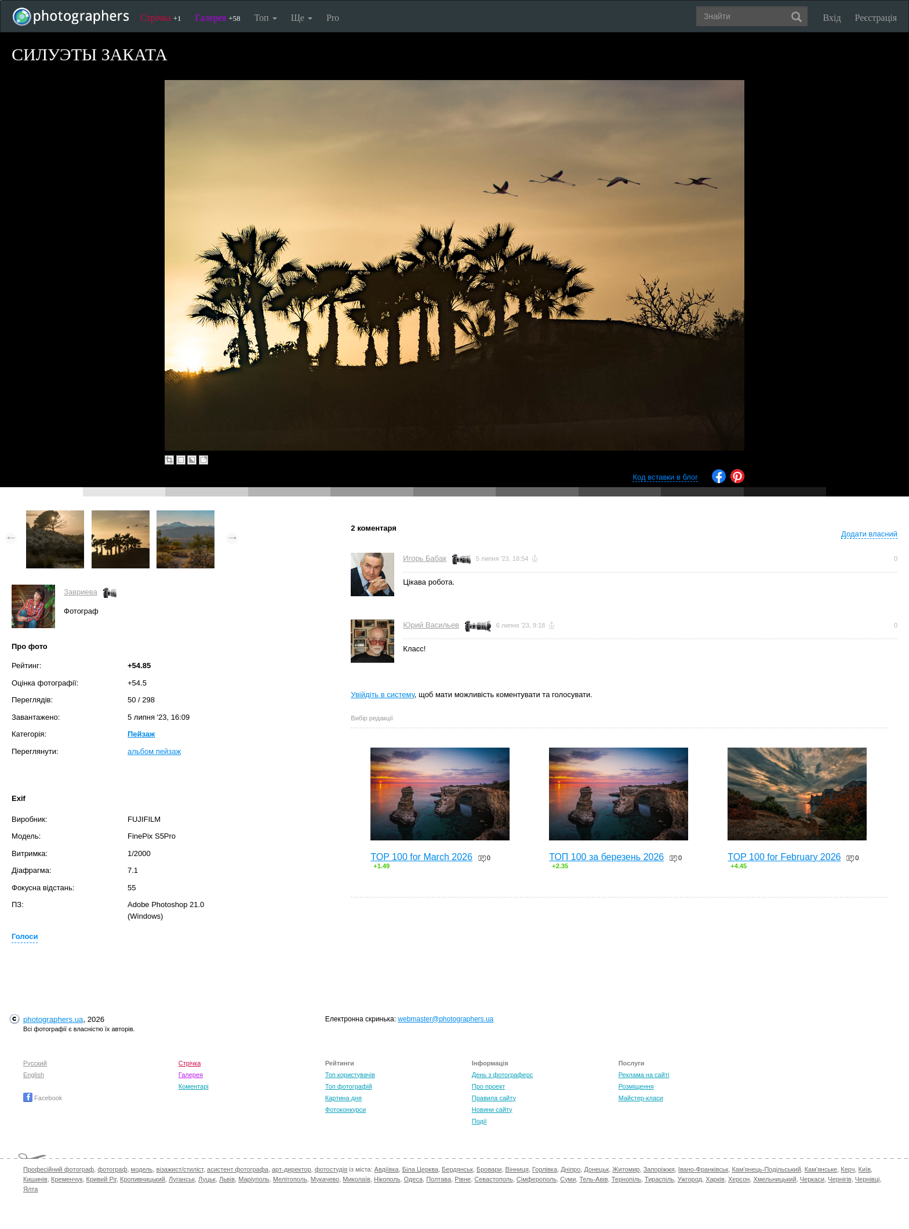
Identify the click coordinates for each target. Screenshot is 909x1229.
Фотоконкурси (345, 1109)
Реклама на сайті (644, 1074)
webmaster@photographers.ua (445, 1019)
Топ (265, 18)
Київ (865, 1169)
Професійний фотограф (58, 1169)
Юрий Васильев (431, 625)
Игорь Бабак (424, 558)
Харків (715, 1179)
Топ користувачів (350, 1074)
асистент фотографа (237, 1169)
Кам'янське (821, 1169)
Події (479, 1121)
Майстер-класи (641, 1097)
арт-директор (291, 1169)
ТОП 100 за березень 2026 (606, 857)
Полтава (438, 1179)
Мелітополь (290, 1179)
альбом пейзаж (154, 751)
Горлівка (544, 1169)
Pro (332, 18)
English (33, 1074)
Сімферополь (537, 1179)
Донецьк (596, 1169)
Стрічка (160, 18)
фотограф (112, 1169)
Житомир (625, 1169)
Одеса (413, 1179)
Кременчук (66, 1179)
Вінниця (517, 1169)
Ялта (30, 1189)
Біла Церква (420, 1169)
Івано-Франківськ (703, 1169)
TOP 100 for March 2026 (421, 857)
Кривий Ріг (101, 1179)
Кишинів (35, 1179)
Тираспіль (659, 1179)
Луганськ (182, 1179)
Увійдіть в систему (382, 694)
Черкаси (812, 1179)
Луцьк (207, 1179)
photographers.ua (53, 1019)
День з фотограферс (502, 1074)
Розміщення (636, 1086)
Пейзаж (141, 734)
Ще (301, 18)
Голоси (25, 936)
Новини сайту (492, 1109)
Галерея (218, 18)
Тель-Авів (593, 1179)
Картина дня (343, 1097)
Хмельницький (774, 1179)
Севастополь (493, 1179)
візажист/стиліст (179, 1169)
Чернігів (839, 1179)
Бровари (489, 1169)
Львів (227, 1179)
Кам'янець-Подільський (766, 1169)
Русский (35, 1063)
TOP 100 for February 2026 (784, 857)
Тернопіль (626, 1179)
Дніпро (570, 1169)
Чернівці (867, 1179)
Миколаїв (356, 1179)
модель (142, 1169)
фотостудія (331, 1169)
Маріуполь (253, 1179)
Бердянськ (457, 1169)
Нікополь (387, 1179)
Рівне (462, 1179)
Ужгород (690, 1179)
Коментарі (194, 1086)
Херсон (739, 1179)
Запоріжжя (659, 1169)
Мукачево (325, 1179)
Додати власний (869, 534)
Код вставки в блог (665, 477)
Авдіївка (386, 1169)
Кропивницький (142, 1179)
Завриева (80, 592)
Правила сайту (494, 1097)
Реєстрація (876, 18)
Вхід (832, 18)
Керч (848, 1169)
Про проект (488, 1086)
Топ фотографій (348, 1086)
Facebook (42, 1097)
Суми (568, 1179)
